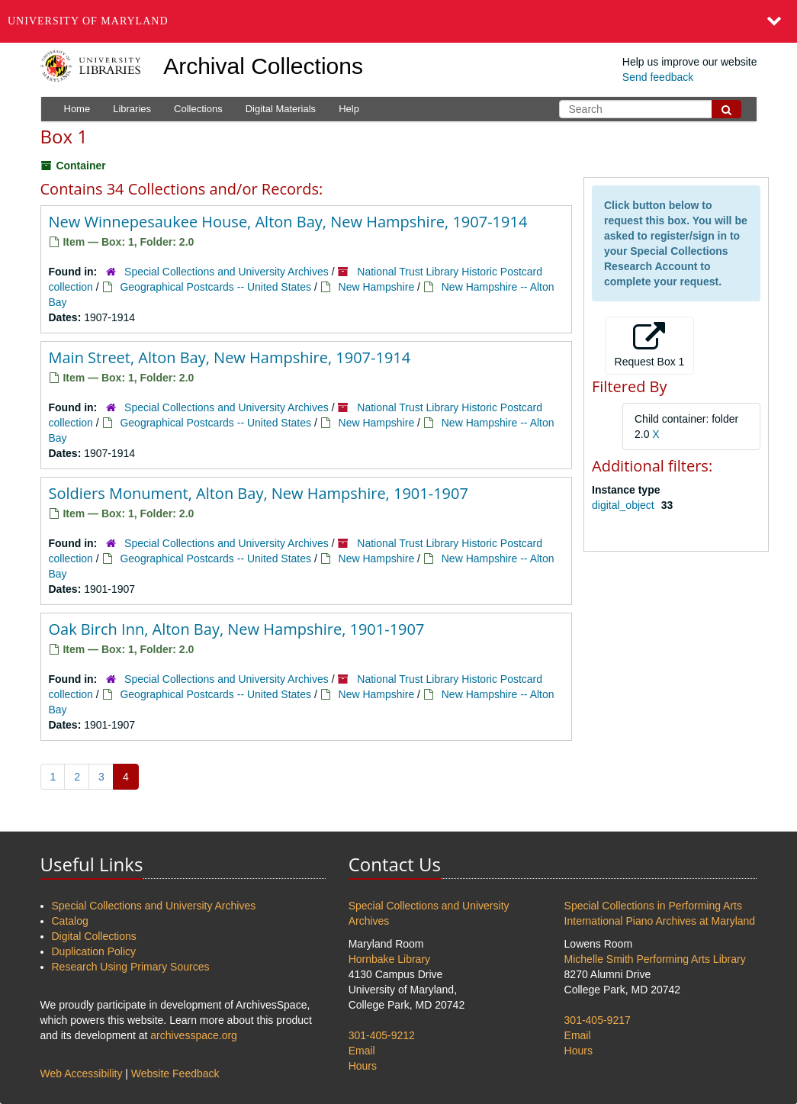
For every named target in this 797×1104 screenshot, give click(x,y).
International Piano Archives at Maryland (660, 921)
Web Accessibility (81, 1073)
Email (362, 1050)
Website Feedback (175, 1073)
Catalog (70, 921)
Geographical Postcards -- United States (215, 287)
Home (77, 108)
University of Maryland (88, 21)
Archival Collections (263, 66)
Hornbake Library (389, 959)
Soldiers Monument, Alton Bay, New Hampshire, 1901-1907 (258, 493)
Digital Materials (281, 108)
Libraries (132, 108)
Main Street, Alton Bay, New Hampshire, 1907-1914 (230, 357)
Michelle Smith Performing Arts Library (655, 959)
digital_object (624, 505)
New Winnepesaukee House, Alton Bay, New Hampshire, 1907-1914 (288, 221)
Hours (363, 1066)
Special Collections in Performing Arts (653, 906)
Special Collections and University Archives (226, 272)
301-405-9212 (382, 1035)
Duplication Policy (94, 951)
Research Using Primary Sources (131, 967)
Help (349, 108)
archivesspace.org (193, 1035)
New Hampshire (377, 287)
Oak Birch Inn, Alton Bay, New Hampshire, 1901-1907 (237, 629)
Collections (198, 108)
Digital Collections (94, 936)
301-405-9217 (597, 1020)
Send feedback (657, 77)
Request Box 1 (650, 345)
